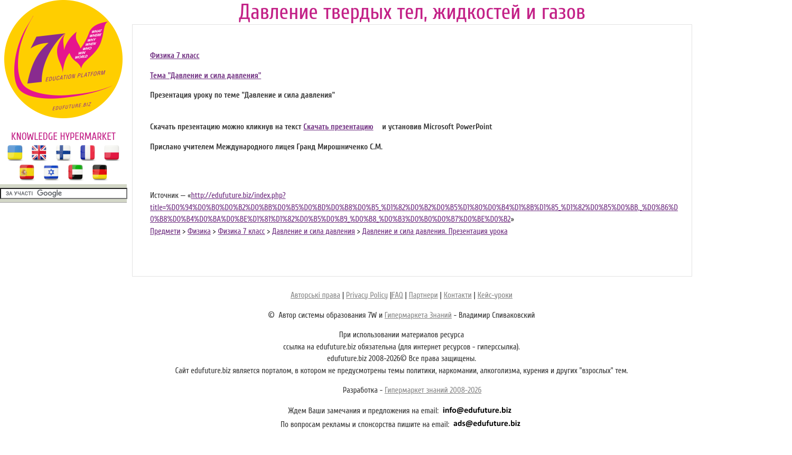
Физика (199, 231)
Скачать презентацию (338, 126)
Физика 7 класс (175, 55)
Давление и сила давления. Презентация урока (434, 231)
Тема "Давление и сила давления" (205, 75)
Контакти (458, 295)
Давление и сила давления (313, 231)
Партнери (423, 295)
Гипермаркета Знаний (418, 315)
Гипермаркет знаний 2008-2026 (433, 390)
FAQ (397, 295)
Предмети (165, 231)
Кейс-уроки (495, 295)
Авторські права (315, 295)
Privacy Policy (367, 295)
